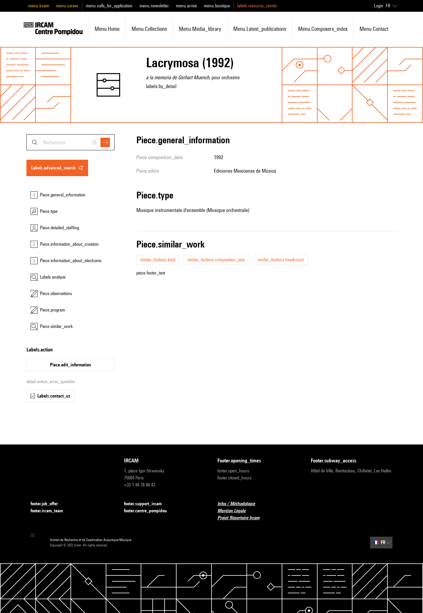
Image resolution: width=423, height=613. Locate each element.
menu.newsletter (154, 6)
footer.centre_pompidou (149, 511)
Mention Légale (235, 511)
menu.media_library (200, 29)
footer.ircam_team (50, 511)
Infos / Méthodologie (239, 504)
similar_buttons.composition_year (216, 259)
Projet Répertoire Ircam (241, 518)
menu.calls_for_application (109, 6)
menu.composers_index (323, 29)
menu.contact (374, 29)
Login (378, 6)
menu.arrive (186, 6)
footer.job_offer (48, 504)
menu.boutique (217, 6)
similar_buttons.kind (157, 259)
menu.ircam (38, 6)
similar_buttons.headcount (281, 259)
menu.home (107, 29)
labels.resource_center (257, 6)
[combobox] (70, 142)
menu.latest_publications (259, 29)
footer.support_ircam (146, 504)
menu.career (67, 6)
